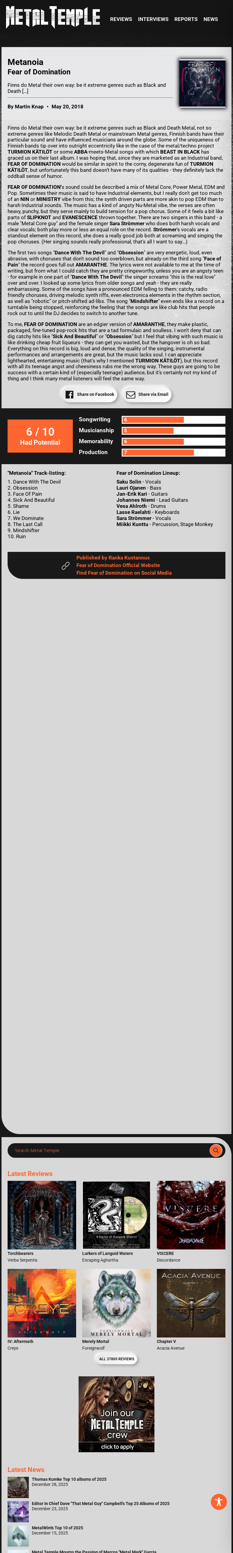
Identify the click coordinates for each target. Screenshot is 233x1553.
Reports (186, 19)
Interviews (153, 19)
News (211, 19)
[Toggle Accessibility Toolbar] (219, 1502)
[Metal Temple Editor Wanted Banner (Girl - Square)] (116, 1450)
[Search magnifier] (216, 1150)
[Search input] (110, 1150)
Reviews (121, 19)
